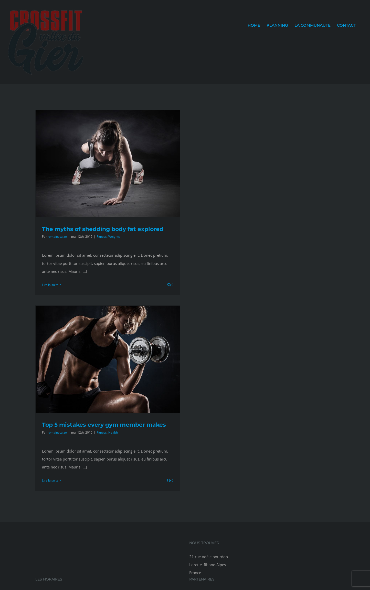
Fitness (102, 236)
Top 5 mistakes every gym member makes (104, 424)
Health (113, 432)
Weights (114, 236)
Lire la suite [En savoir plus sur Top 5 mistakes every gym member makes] (50, 480)
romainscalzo (57, 236)
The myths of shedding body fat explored (102, 229)
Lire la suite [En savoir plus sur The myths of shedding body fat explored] (50, 285)
